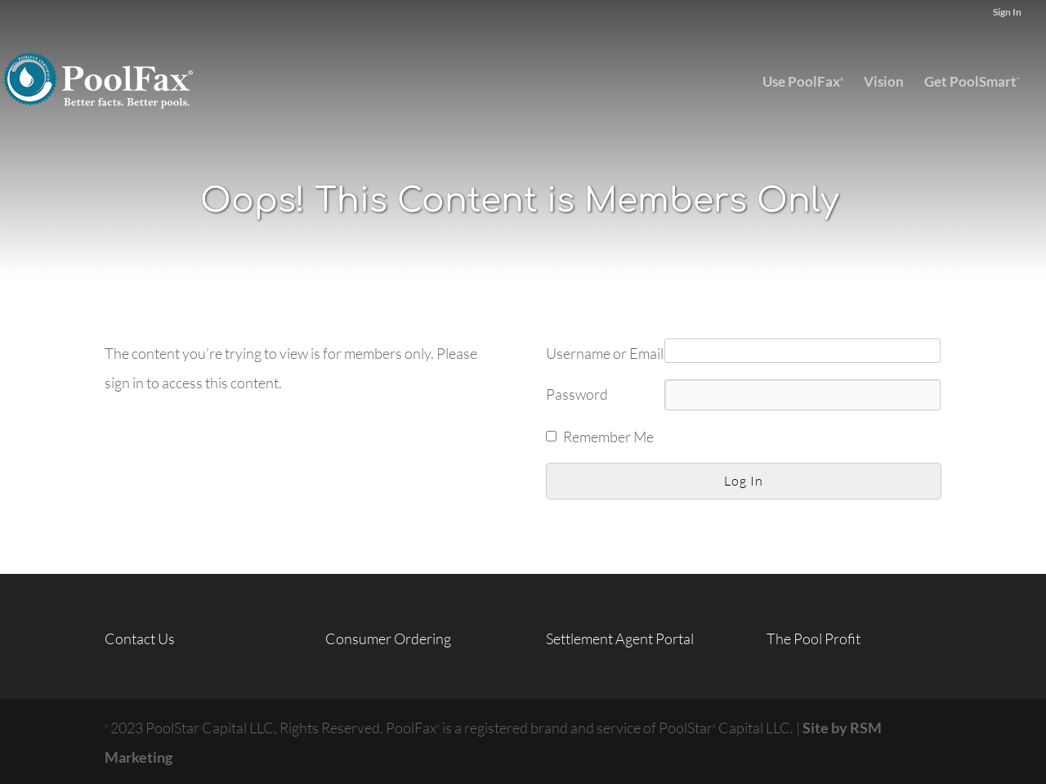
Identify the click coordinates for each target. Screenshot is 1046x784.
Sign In (1007, 12)
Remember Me (608, 437)
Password (577, 394)
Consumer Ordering (388, 638)
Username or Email (605, 353)
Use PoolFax (802, 82)
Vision (884, 83)
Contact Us (140, 638)
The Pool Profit (813, 638)
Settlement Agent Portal (620, 638)
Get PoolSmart (972, 82)
